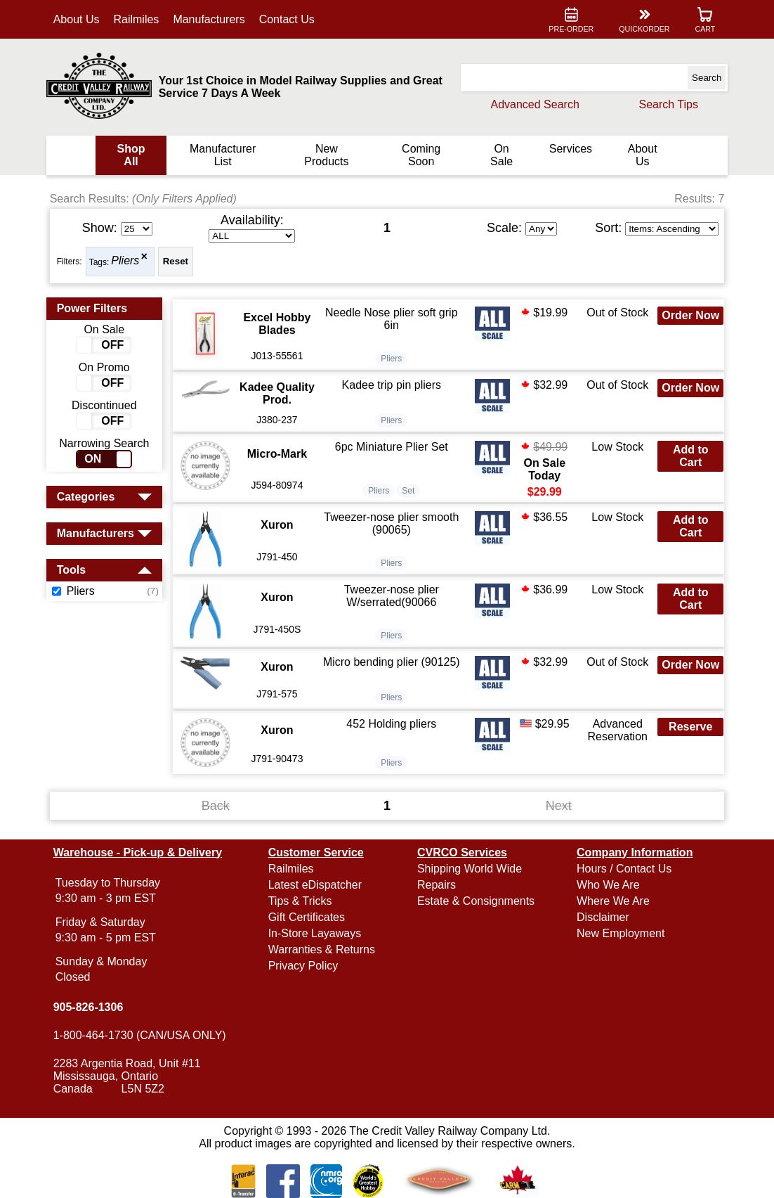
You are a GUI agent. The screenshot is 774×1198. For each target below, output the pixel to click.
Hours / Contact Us (622, 869)
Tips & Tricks (302, 901)
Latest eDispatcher (316, 885)
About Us (79, 19)
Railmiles (139, 19)
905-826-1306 (91, 1007)
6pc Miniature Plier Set (391, 447)
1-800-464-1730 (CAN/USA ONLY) (142, 1035)
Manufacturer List (224, 155)
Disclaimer (601, 917)
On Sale (499, 155)
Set (408, 491)
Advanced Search (531, 104)
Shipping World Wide (469, 869)
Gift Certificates (308, 917)
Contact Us (289, 19)
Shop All (133, 155)
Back (217, 805)
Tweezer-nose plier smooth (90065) (391, 523)
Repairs (436, 885)
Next (557, 805)
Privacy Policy (305, 966)
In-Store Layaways (316, 933)
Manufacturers (212, 19)
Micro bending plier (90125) (392, 662)
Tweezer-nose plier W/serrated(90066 (391, 596)
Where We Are (611, 901)
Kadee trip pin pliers (391, 385)
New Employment (619, 933)
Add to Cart (688, 456)
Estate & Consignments (475, 901)
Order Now (687, 315)
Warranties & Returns (323, 949)
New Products (327, 155)
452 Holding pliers (392, 724)
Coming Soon (420, 155)
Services (568, 149)
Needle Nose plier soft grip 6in (392, 319)
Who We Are (606, 885)
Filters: (72, 261)
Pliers (128, 261)
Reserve (687, 727)
